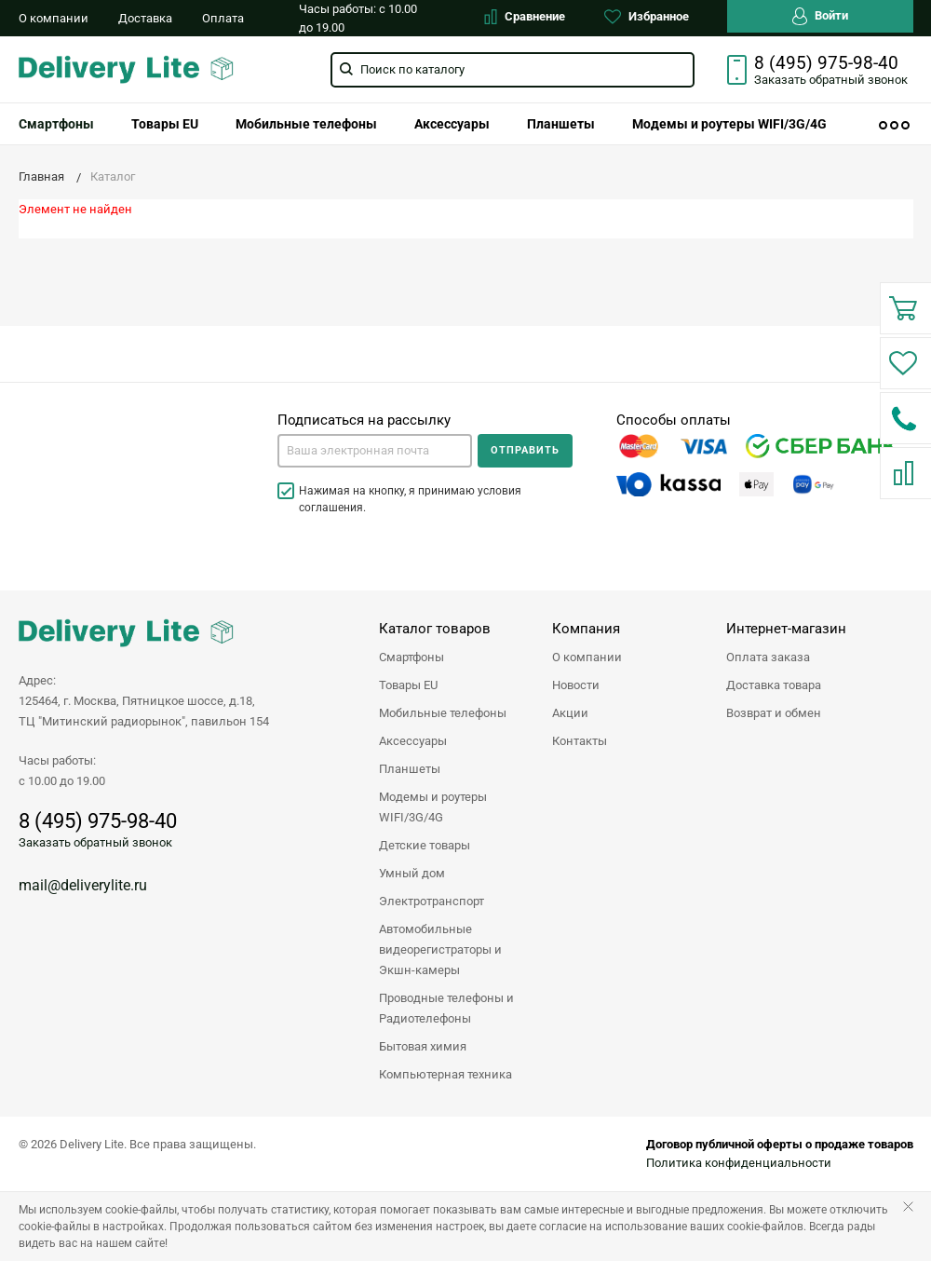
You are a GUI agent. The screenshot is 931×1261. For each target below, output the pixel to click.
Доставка (145, 18)
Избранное (646, 16)
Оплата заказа (768, 657)
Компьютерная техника (445, 1074)
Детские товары (424, 845)
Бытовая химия (422, 1046)
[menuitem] (165, 123)
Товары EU (164, 123)
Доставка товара (773, 685)
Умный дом (412, 873)
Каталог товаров (435, 628)
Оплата (223, 18)
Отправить (525, 450)
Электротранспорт (431, 901)
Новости (576, 685)
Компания (586, 628)
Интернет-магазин (786, 628)
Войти (820, 16)
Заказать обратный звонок (95, 842)
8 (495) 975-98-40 (826, 63)
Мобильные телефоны (306, 123)
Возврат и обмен (773, 713)
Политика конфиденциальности (738, 1163)
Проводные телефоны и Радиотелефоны (446, 1008)
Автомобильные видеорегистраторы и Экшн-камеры (440, 949)
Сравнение (524, 16)
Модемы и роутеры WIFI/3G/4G (729, 123)
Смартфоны (411, 657)
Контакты (579, 741)
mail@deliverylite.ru (83, 885)
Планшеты (561, 123)
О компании (53, 18)
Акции (570, 713)
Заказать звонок (831, 80)
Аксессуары (452, 123)
